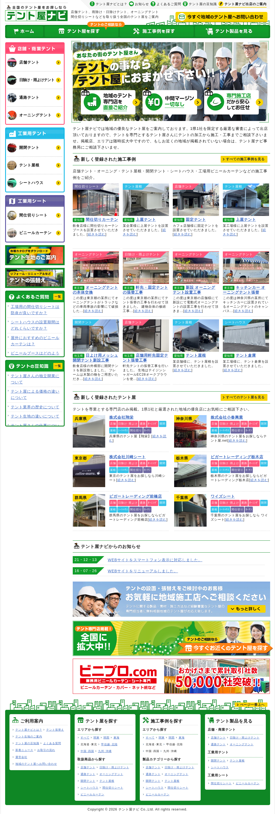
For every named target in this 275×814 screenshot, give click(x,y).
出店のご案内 (245, 4)
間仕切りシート (112, 787)
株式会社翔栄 (89, 431)
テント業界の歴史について (35, 407)
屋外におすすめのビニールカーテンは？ (35, 341)
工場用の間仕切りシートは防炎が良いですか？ (35, 309)
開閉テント (88, 780)
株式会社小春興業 (190, 431)
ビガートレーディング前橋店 (89, 510)
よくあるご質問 (169, 4)
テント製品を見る (232, 31)
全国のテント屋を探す (81, 31)
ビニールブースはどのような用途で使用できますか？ (35, 356)
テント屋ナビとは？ (111, 4)
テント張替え (55, 729)
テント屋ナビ (36, 13)
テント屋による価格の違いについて (35, 394)
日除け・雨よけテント (114, 767)
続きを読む (96, 234)
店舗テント (88, 767)
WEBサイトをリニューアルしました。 (143, 571)
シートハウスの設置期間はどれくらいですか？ (35, 325)
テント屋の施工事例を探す (156, 31)
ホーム (24, 31)
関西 (107, 737)
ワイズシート (190, 510)
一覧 (58, 296)
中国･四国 (87, 751)
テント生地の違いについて (35, 416)
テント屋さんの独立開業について (35, 379)
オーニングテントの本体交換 (96, 267)
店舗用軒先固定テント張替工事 (146, 335)
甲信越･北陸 (109, 744)
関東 (97, 737)
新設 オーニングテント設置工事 (196, 267)
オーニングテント (111, 774)
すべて (85, 737)
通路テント (88, 774)
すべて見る (245, 159)
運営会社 (21, 757)
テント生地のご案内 (28, 736)
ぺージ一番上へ (252, 705)
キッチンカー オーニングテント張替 (246, 267)
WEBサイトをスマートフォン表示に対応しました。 (155, 560)
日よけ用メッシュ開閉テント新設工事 (96, 335)
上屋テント (146, 199)
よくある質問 (52, 743)
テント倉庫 (246, 335)
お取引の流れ (46, 750)
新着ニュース (24, 750)
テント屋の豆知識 (203, 4)
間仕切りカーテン (96, 199)
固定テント (196, 199)
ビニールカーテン (92, 794)
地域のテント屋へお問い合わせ (36, 763)
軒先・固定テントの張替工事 (146, 267)
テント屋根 (196, 335)
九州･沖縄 (105, 751)
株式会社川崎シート (89, 471)
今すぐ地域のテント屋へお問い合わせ (221, 17)
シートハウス (89, 787)
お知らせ (142, 4)
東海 (117, 737)
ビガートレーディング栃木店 (190, 471)
